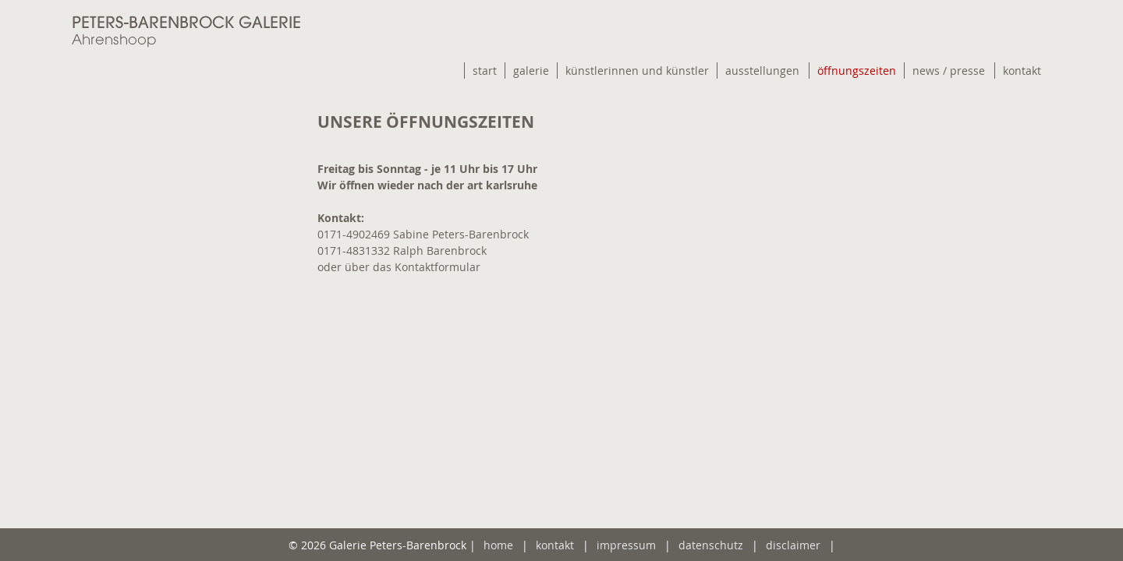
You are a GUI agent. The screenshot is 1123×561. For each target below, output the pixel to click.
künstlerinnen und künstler (637, 70)
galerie (531, 70)
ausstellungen (762, 70)
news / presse (948, 70)
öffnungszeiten (856, 70)
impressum (626, 545)
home (498, 545)
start (485, 70)
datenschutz (710, 545)
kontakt (1022, 70)
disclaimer (793, 545)
